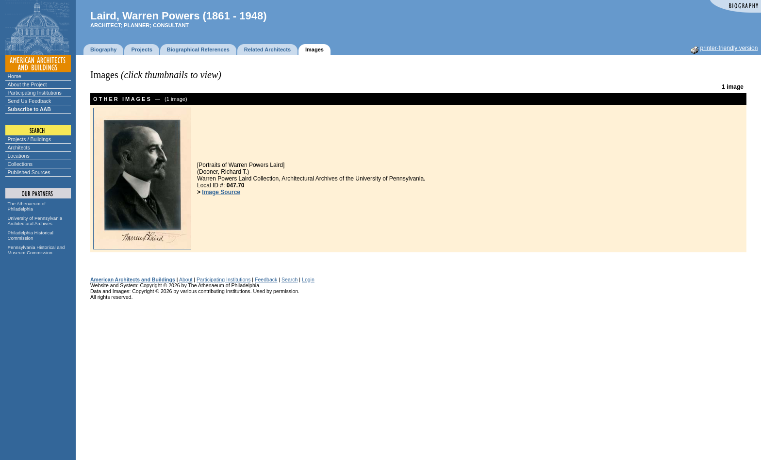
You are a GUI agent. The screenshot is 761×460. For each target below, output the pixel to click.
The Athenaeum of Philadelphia (27, 206)
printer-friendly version (729, 48)
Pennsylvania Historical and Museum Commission (36, 250)
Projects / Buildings (29, 139)
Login (308, 279)
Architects (19, 147)
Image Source (221, 192)
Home (14, 76)
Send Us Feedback (29, 101)
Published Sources (29, 172)
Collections (20, 164)
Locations (19, 156)
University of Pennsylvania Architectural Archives (35, 220)
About (186, 279)
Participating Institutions (35, 93)
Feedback (266, 279)
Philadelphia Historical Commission (30, 235)
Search (289, 279)
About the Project (27, 84)
